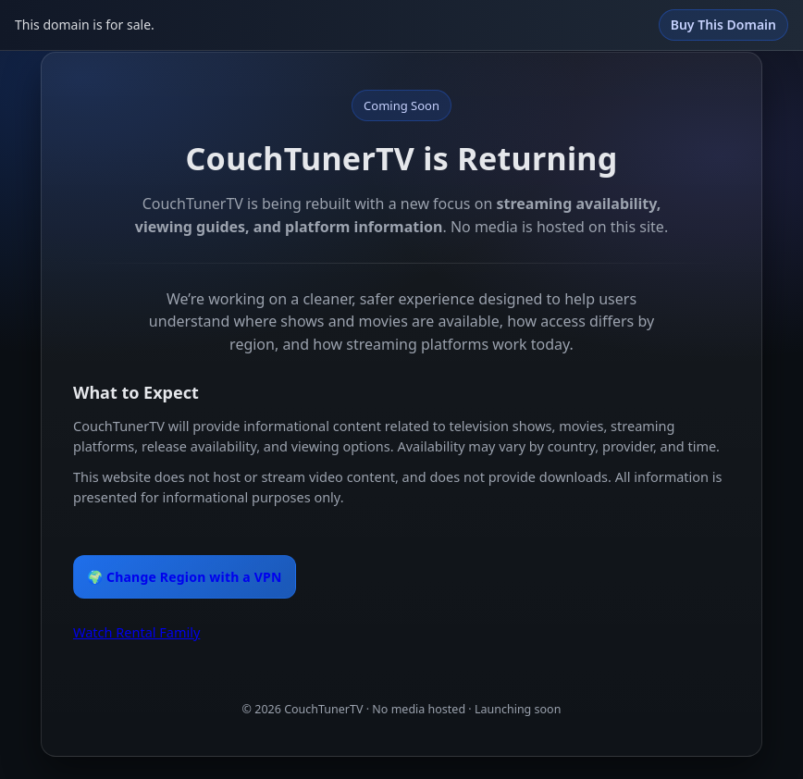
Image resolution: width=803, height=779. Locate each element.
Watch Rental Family (136, 632)
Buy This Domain (723, 24)
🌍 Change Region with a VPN (184, 577)
